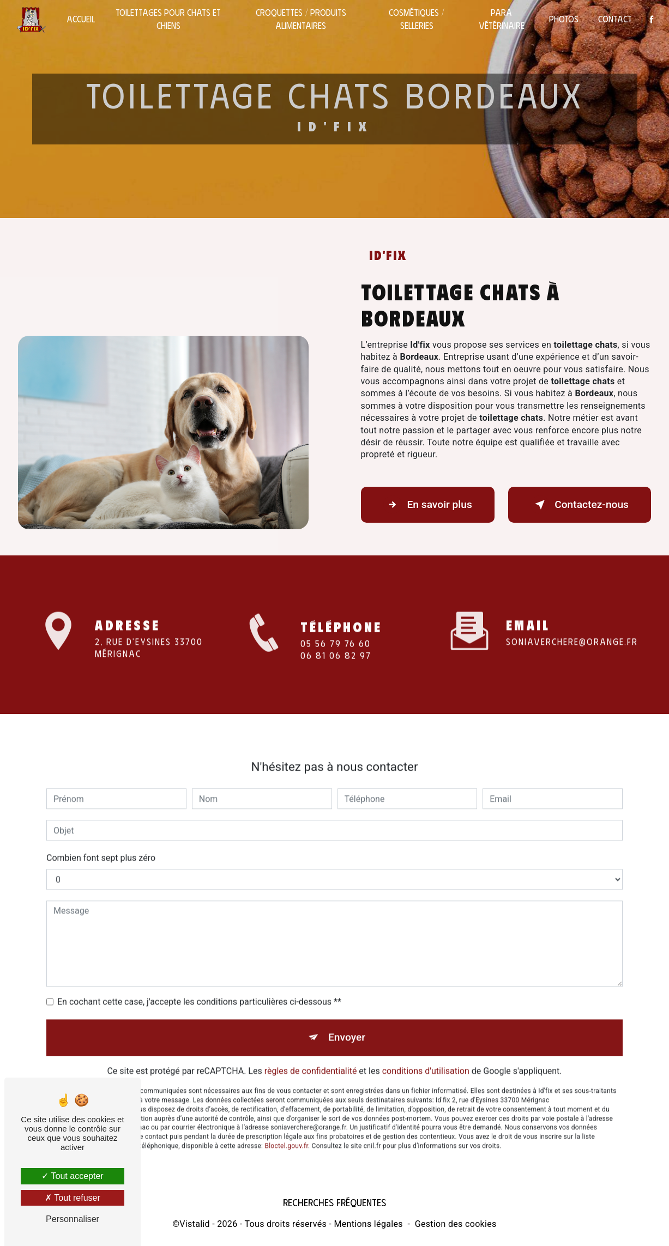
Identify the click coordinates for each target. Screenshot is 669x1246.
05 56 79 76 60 (335, 654)
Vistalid (194, 1222)
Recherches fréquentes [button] (334, 1200)
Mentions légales (368, 1222)
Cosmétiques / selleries (416, 19)
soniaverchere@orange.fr (572, 626)
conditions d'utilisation (425, 1056)
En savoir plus (427, 504)
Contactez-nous (580, 504)
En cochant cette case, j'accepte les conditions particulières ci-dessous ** (199, 987)
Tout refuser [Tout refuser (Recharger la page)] (72, 1197)
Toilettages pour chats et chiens (169, 19)
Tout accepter (72, 1176)
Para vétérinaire (500, 19)
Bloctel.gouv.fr (286, 1131)
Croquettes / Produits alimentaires (301, 19)
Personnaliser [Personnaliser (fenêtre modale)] (72, 1219)
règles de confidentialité (310, 1056)
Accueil (82, 19)
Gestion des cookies (456, 1222)
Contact (614, 19)
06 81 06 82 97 (335, 666)
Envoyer (346, 1022)
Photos (562, 19)
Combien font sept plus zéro (100, 843)
